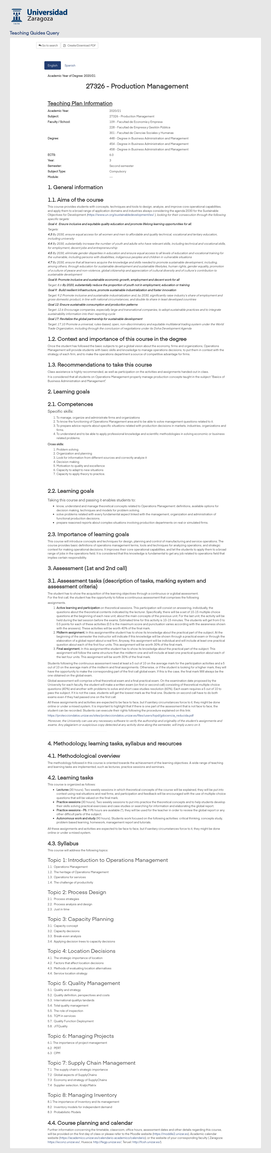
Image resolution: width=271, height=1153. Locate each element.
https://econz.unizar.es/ (64, 1142)
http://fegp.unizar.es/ (107, 1142)
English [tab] (53, 65)
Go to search (48, 45)
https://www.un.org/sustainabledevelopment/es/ (121, 215)
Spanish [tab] (70, 65)
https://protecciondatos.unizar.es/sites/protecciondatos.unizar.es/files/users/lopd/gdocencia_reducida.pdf (121, 715)
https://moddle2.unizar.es (170, 1134)
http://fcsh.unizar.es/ (146, 1142)
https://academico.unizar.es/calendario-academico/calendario (102, 1138)
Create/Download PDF (79, 45)
